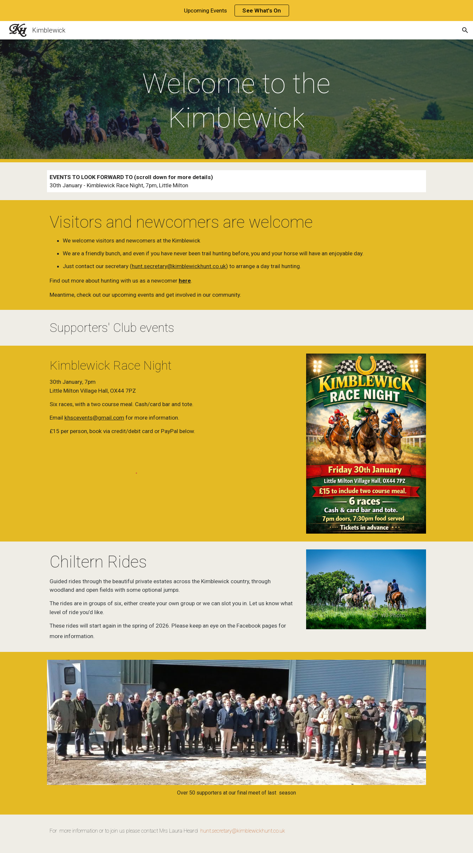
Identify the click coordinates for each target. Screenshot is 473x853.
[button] (465, 30)
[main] (236, 101)
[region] (236, 10)
